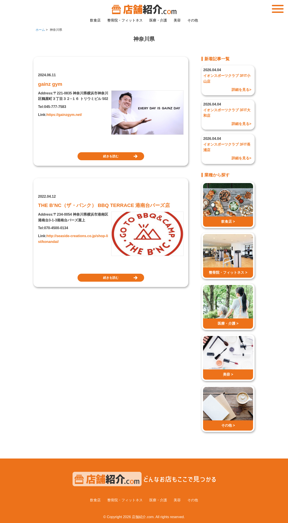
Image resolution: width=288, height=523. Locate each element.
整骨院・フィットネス (125, 20)
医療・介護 (158, 20)
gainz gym (50, 84)
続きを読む (111, 156)
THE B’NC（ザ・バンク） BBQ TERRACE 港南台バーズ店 (104, 205)
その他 (192, 20)
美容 (177, 20)
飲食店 (95, 20)
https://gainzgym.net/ (64, 115)
